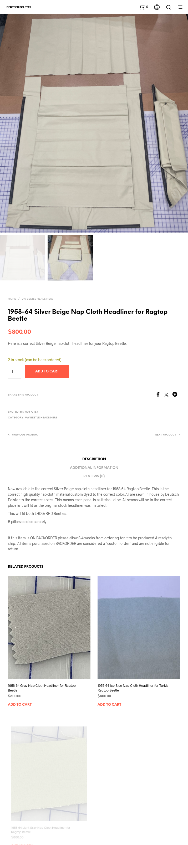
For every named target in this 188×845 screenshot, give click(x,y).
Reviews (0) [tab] (94, 476)
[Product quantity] (14, 372)
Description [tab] (94, 459)
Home (12, 299)
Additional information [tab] (94, 468)
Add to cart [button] (20, 704)
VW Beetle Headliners (37, 299)
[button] (143, 6)
